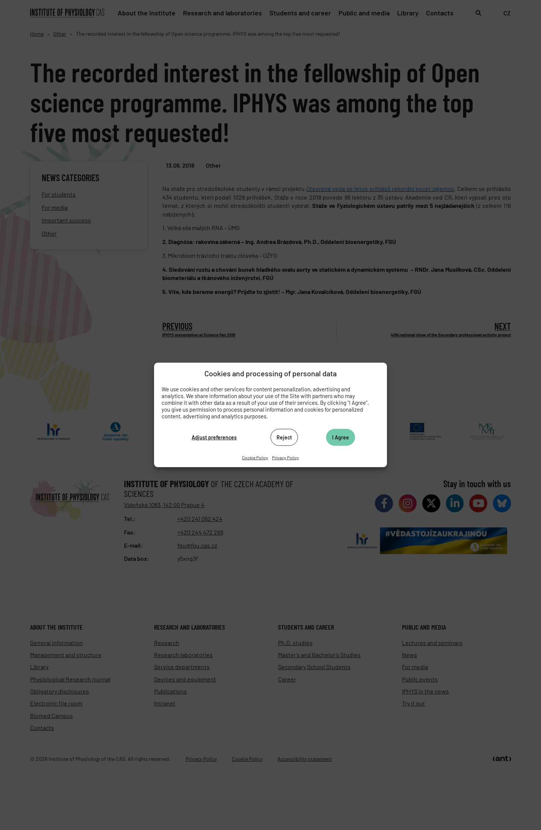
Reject (284, 437)
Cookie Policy (255, 457)
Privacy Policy (285, 457)
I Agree (340, 437)
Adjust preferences (214, 437)
